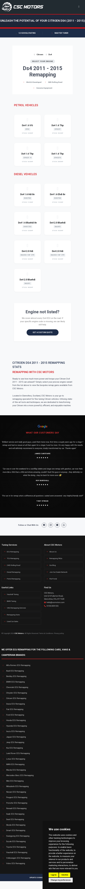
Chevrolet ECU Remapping (15, 687)
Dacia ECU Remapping (13, 704)
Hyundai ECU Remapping (14, 726)
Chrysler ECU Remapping (14, 693)
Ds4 (48, 55)
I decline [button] (64, 875)
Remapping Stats (12, 615)
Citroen (38, 55)
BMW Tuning (10, 601)
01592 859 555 (53, 606)
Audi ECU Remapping (13, 671)
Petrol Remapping (12, 579)
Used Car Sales (11, 621)
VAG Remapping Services (15, 608)
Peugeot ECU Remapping (14, 797)
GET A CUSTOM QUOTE (42, 332)
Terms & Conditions (46, 633)
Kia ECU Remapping (12, 748)
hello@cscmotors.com (55, 602)
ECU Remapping (11, 552)
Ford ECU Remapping (13, 715)
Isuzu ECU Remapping (13, 731)
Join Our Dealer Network (56, 572)
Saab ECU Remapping (13, 814)
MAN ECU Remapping (13, 764)
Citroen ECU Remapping (14, 698)
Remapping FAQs (54, 558)
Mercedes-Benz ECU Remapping (18, 775)
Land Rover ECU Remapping (16, 753)
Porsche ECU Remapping (14, 803)
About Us (51, 552)
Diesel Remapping (12, 572)
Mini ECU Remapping (13, 781)
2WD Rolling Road (12, 565)
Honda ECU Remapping (14, 720)
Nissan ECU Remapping (14, 792)
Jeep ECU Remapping (13, 742)
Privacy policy (59, 633)
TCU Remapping (11, 558)
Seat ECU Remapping (13, 819)
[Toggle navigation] (78, 6)
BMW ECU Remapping (13, 682)
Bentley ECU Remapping (14, 676)
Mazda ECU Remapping (14, 770)
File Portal (51, 579)
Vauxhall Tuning (11, 594)
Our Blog (51, 565)
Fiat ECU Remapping (12, 709)
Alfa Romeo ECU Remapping (16, 665)
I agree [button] (53, 875)
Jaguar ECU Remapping (14, 737)
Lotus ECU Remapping (13, 759)
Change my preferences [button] (61, 880)
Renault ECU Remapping (14, 808)
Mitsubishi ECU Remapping (15, 786)
